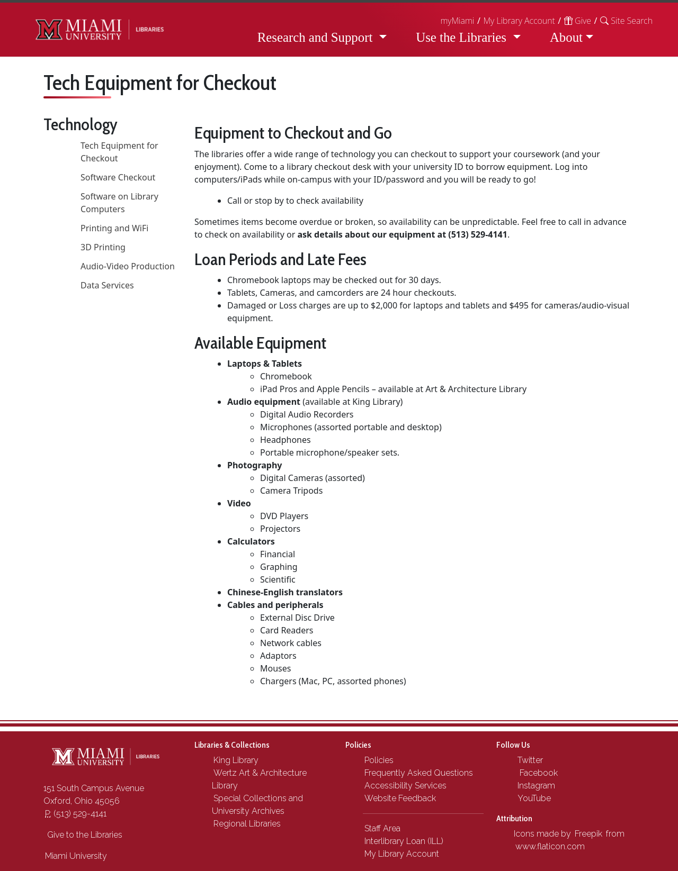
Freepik (588, 834)
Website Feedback (400, 798)
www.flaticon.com (550, 846)
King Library (235, 760)
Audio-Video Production (128, 266)
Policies (379, 760)
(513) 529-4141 (75, 814)
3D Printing (103, 247)
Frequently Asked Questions (418, 773)
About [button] (566, 37)
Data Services (107, 285)
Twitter (529, 760)
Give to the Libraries (83, 835)
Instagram (535, 786)
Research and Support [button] (316, 37)
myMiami (457, 20)
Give (577, 20)
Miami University (76, 856)
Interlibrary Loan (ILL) (403, 841)
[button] (626, 20)
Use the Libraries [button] (463, 37)
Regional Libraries (247, 824)
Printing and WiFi (114, 228)
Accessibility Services (405, 786)
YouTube (533, 798)
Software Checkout (118, 177)
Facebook (536, 773)
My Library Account (519, 20)
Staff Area (382, 828)
